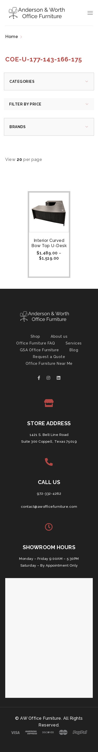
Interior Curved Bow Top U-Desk (49, 243)
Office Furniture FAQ (35, 343)
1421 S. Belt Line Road (49, 435)
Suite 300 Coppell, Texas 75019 (49, 441)
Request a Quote (49, 357)
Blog (74, 350)
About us (59, 336)
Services (74, 343)
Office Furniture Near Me (49, 363)
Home (11, 36)
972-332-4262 (49, 494)
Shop (35, 336)
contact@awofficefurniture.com (49, 507)
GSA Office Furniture (39, 350)
